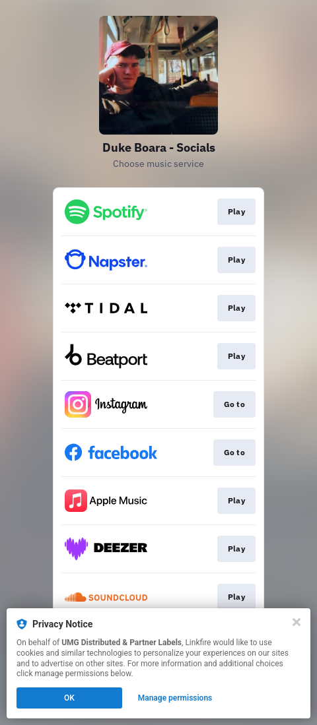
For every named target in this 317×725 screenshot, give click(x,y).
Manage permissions (175, 698)
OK (69, 698)
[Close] (296, 622)
